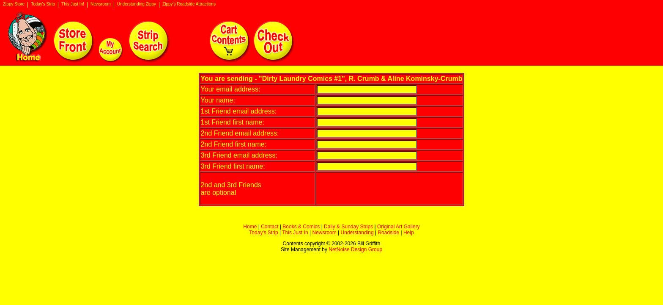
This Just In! (72, 4)
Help (408, 233)
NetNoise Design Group (355, 249)
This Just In (295, 233)
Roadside (388, 233)
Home (250, 227)
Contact (269, 227)
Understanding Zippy (136, 4)
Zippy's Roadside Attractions (189, 4)
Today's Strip (43, 4)
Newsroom (100, 4)
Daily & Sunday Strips (348, 227)
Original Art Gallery (398, 227)
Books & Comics (301, 227)
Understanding (357, 233)
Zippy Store (14, 4)
